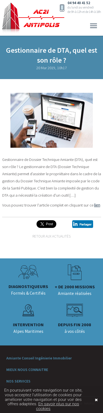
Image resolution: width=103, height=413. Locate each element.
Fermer (89, 400)
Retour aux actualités (51, 236)
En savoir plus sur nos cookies (57, 406)
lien (97, 205)
